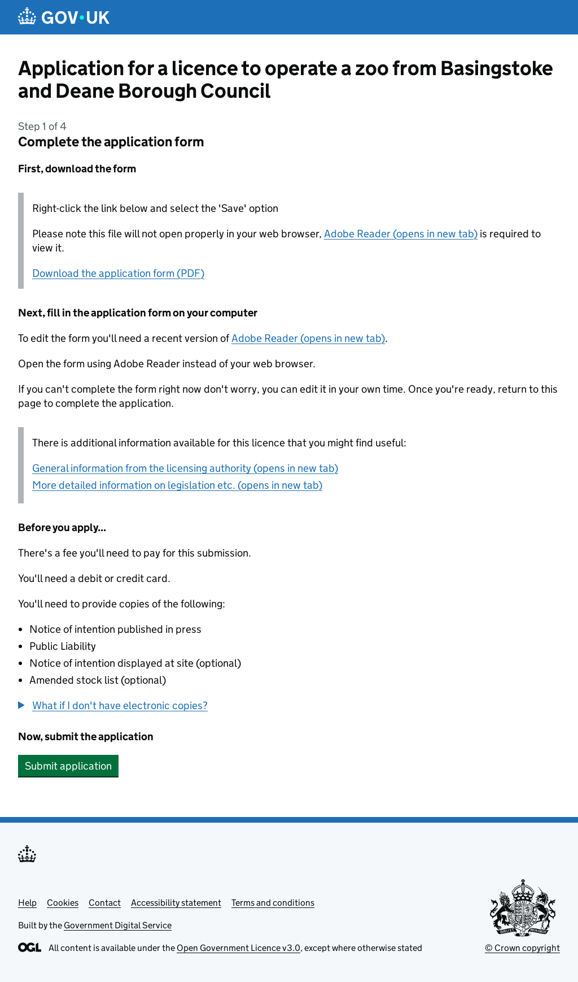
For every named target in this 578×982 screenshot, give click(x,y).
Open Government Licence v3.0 (238, 947)
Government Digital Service (118, 925)
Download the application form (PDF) (118, 273)
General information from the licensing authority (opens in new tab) (185, 468)
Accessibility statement (176, 902)
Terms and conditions (272, 902)
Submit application (68, 765)
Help (27, 902)
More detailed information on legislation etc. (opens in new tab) (177, 485)
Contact (105, 902)
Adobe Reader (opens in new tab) (401, 233)
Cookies (62, 902)
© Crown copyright (522, 947)
